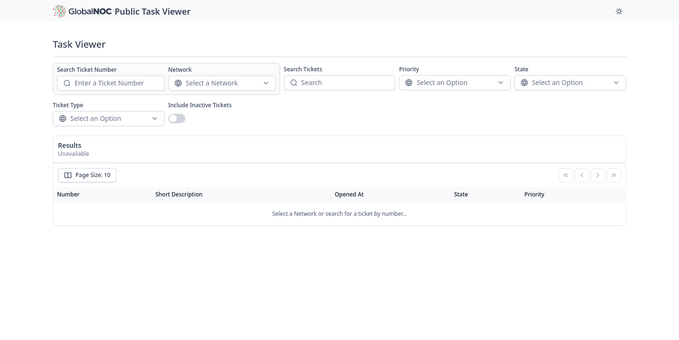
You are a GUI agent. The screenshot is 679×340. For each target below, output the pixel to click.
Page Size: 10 (87, 175)
